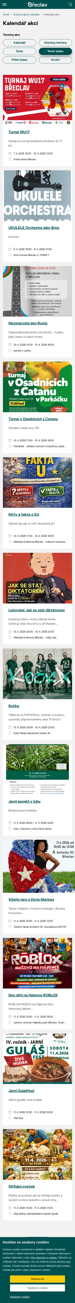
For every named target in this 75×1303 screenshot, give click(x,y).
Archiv (55, 60)
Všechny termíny (55, 43)
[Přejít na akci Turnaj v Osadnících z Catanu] (37, 387)
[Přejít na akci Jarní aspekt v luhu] (37, 769)
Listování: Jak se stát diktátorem (36, 610)
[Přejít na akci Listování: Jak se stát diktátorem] (37, 578)
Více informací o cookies (44, 1257)
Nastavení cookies (20, 1296)
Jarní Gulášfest (21, 1091)
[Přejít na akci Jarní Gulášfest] (37, 1059)
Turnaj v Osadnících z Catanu (33, 419)
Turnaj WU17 (19, 132)
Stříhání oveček (21, 1186)
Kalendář (20, 43)
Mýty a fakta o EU (23, 514)
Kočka (13, 706)
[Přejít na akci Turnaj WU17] (37, 100)
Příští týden (19, 60)
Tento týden (55, 51)
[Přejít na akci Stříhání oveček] (37, 1154)
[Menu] (4, 4)
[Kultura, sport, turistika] (26, 14)
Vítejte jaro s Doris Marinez (31, 899)
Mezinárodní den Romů (27, 323)
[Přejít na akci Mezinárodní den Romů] (37, 291)
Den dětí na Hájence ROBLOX (33, 995)
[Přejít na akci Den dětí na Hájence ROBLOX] (37, 963)
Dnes (19, 51)
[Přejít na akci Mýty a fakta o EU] (37, 482)
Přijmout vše (37, 1279)
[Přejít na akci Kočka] (37, 674)
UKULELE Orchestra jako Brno (33, 228)
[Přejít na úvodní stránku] (37, 4)
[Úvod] (6, 14)
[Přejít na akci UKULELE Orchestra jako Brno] (37, 195)
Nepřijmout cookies (37, 1288)
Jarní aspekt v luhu (24, 801)
